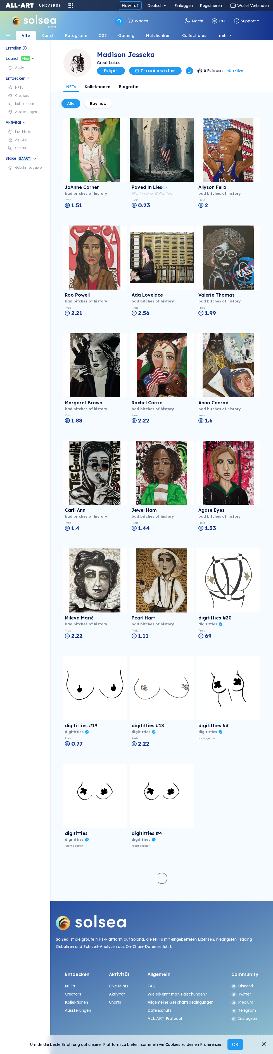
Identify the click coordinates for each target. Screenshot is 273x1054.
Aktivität (117, 994)
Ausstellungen (78, 1010)
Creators (73, 994)
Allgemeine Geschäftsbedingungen (180, 1002)
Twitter (241, 994)
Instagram (244, 1018)
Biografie (128, 86)
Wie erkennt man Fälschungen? (177, 994)
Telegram (243, 1010)
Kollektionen (97, 86)
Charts (115, 1002)
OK (235, 1044)
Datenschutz (160, 1010)
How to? (130, 5)
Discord (242, 986)
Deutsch (155, 5)
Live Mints (118, 986)
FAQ (152, 986)
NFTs (71, 86)
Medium (242, 1002)
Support (245, 21)
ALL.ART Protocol (165, 1018)
